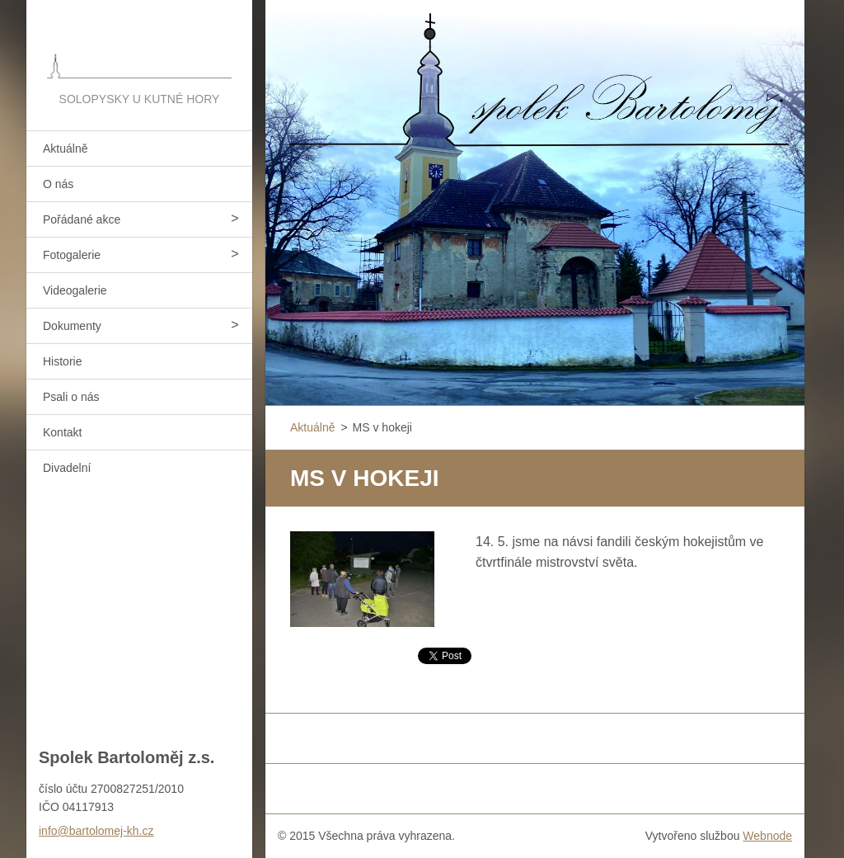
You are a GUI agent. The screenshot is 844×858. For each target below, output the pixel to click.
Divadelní (67, 467)
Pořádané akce (81, 219)
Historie (62, 361)
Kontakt (62, 432)
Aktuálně (65, 148)
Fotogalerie (72, 255)
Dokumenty (72, 325)
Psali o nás (71, 396)
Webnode (767, 835)
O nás (58, 184)
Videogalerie (75, 290)
